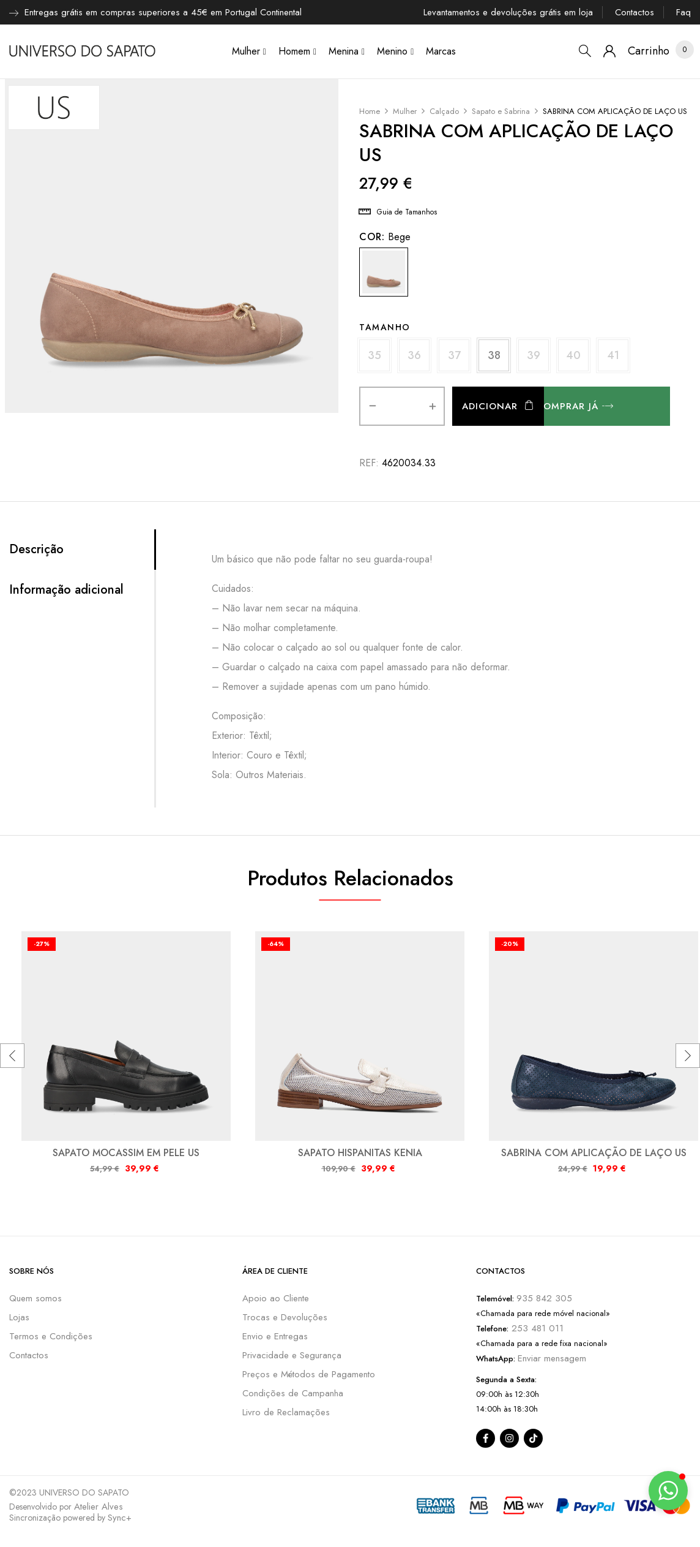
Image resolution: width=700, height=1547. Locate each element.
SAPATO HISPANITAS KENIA (360, 1153)
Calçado (444, 111)
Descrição (36, 549)
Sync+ (120, 1517)
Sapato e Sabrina (501, 111)
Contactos (634, 12)
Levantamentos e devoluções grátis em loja (508, 12)
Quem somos (35, 1298)
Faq (683, 12)
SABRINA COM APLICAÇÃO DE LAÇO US (594, 1153)
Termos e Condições (50, 1336)
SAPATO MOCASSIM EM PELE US (126, 1153)
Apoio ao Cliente (275, 1298)
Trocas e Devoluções (284, 1317)
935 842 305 (544, 1298)
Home (369, 111)
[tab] (81, 549)
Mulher (405, 111)
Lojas (19, 1317)
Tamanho (385, 327)
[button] (648, 51)
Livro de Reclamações (286, 1412)
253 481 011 (536, 1328)
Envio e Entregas (275, 1336)
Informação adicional (66, 590)
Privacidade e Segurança (291, 1355)
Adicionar (490, 406)
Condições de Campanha (292, 1393)
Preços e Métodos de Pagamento (308, 1374)
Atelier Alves (98, 1506)
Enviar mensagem (552, 1358)
